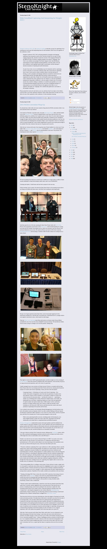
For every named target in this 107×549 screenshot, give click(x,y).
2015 (72, 127)
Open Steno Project (49, 112)
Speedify (32, 475)
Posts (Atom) (28, 534)
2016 (72, 125)
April (73, 143)
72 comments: (39, 97)
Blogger (59, 542)
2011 (72, 156)
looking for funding (40, 48)
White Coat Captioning (29, 320)
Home (42, 531)
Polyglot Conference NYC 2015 (27, 48)
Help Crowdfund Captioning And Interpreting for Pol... (79, 134)
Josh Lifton (58, 225)
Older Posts (61, 531)
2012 (72, 154)
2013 (72, 152)
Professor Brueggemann (25, 422)
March (73, 145)
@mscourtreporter (38, 128)
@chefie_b (50, 128)
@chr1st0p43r (39, 131)
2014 (72, 150)
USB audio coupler (51, 493)
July (73, 139)
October (74, 129)
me (29, 130)
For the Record (23, 381)
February (74, 147)
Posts (71, 100)
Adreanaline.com (72, 56)
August (73, 131)
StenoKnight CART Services (75, 108)
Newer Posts (23, 531)
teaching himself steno (25, 231)
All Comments (73, 102)
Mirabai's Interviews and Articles (76, 119)
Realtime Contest (29, 114)
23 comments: (39, 527)
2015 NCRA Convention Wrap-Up (32, 105)
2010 (72, 158)
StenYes (34, 130)
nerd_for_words (29, 128)
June (73, 141)
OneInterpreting (55, 490)
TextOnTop (54, 432)
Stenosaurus (44, 226)
